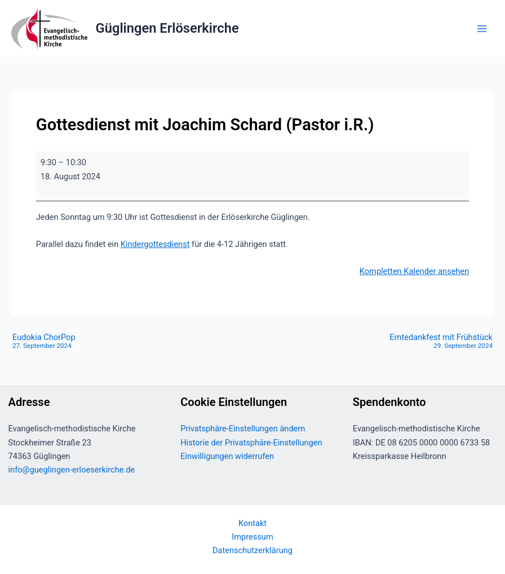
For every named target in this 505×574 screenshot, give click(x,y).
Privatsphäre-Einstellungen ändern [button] (242, 428)
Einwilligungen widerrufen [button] (227, 456)
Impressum (252, 537)
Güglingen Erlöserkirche (167, 28)
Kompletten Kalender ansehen (414, 271)
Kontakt (252, 523)
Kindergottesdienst (155, 244)
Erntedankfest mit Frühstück (441, 341)
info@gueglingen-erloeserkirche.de (71, 470)
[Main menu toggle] (482, 29)
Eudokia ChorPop (44, 341)
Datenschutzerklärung (252, 550)
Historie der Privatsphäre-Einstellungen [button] (251, 443)
